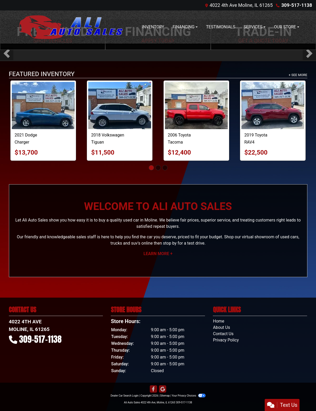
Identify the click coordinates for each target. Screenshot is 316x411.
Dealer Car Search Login (124, 395)
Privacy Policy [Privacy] (226, 340)
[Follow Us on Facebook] (153, 389)
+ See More (298, 75)
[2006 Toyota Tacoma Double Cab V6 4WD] (196, 105)
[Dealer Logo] (68, 27)
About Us (221, 327)
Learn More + (158, 253)
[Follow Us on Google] (162, 389)
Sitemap (165, 395)
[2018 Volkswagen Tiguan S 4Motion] (119, 105)
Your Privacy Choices (189, 395)
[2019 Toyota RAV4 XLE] (273, 105)
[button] (6, 53)
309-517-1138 (296, 5)
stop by (169, 243)
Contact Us (223, 333)
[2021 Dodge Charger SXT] (43, 105)
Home (218, 321)
